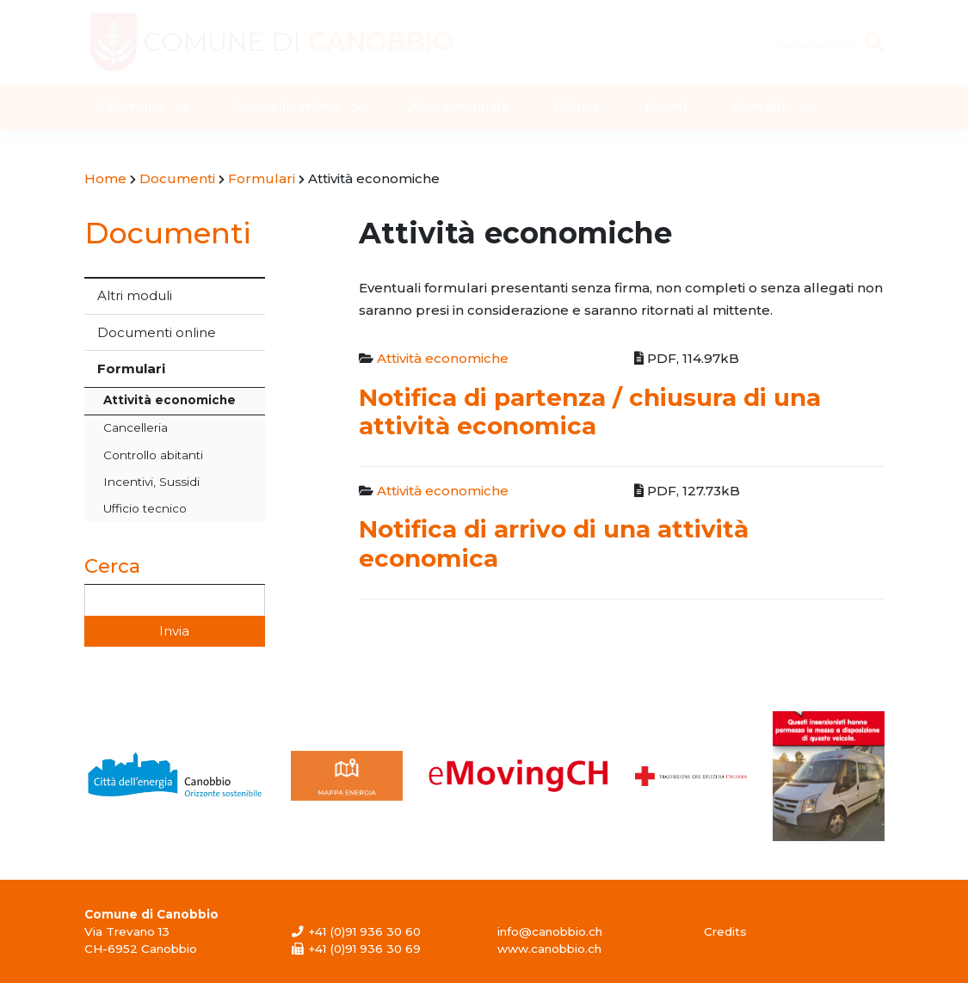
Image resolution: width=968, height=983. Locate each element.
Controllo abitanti (153, 455)
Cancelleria (135, 427)
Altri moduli (134, 295)
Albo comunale (459, 106)
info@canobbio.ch (549, 931)
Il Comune (131, 106)
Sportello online (286, 106)
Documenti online (156, 332)
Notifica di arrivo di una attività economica (554, 543)
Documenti (167, 232)
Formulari (131, 368)
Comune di (298, 42)
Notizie (577, 106)
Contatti (759, 106)
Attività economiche (169, 400)
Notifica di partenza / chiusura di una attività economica (590, 411)
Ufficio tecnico (145, 508)
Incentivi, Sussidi (151, 481)
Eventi (666, 106)
